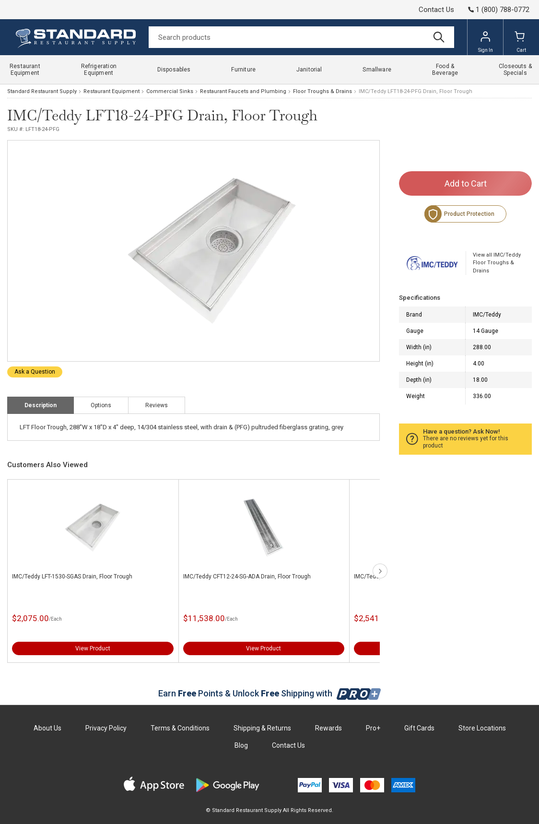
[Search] (301, 37)
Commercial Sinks (169, 91)
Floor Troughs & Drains (322, 91)
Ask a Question (34, 371)
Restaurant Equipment (111, 91)
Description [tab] (40, 405)
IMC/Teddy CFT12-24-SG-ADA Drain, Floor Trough (247, 576)
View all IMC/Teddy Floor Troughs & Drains (497, 263)
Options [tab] (101, 405)
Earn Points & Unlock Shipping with (269, 693)
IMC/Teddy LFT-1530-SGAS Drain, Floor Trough (72, 576)
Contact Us (436, 9)
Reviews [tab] (156, 405)
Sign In (485, 42)
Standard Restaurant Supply (42, 91)
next (380, 571)
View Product (92, 648)
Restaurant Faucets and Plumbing (243, 91)
